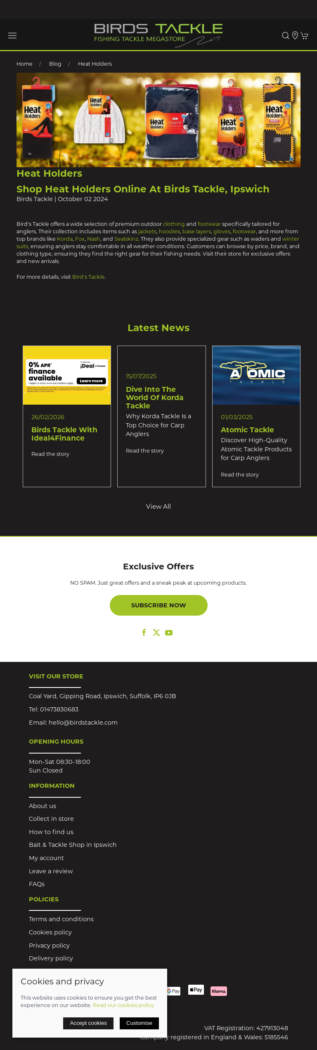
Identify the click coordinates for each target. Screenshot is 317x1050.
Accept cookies (88, 1023)
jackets (147, 231)
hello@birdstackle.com (83, 722)
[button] (12, 35)
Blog (55, 64)
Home (25, 64)
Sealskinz (126, 239)
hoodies (169, 231)
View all (158, 506)
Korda (65, 239)
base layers (196, 231)
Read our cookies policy (123, 1005)
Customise (139, 1023)
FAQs (37, 884)
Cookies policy (50, 932)
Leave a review (51, 871)
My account (46, 858)
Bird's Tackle (88, 277)
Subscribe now (158, 605)
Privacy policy (49, 945)
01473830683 (59, 709)
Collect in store (51, 818)
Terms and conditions (61, 919)
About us (42, 806)
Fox (80, 239)
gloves (221, 231)
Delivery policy (51, 958)
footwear (209, 224)
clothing (174, 224)
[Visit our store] (295, 35)
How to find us (51, 832)
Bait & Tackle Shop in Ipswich (73, 845)
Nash (93, 239)
